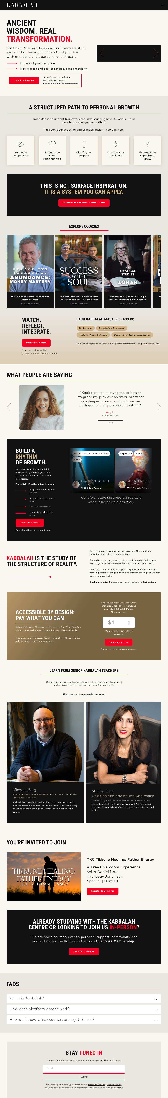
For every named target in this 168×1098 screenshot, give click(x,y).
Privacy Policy (114, 1085)
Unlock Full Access (24, 81)
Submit (84, 1077)
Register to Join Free (102, 891)
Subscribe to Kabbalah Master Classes (84, 203)
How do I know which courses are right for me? (52, 1019)
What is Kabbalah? (27, 998)
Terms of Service (96, 1085)
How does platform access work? (40, 1009)
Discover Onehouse (84, 952)
